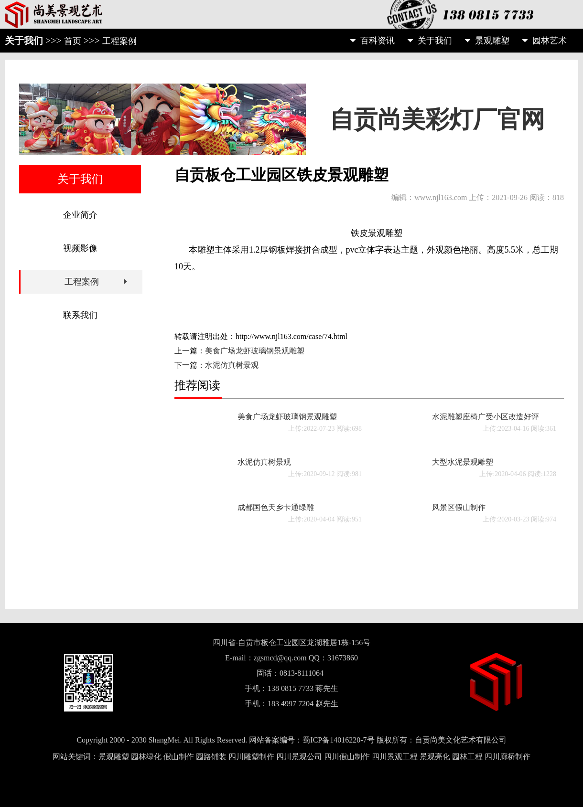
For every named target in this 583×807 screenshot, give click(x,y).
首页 (72, 41)
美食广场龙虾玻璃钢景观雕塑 (254, 351)
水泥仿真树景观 (232, 365)
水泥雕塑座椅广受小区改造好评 (485, 417)
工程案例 (119, 41)
